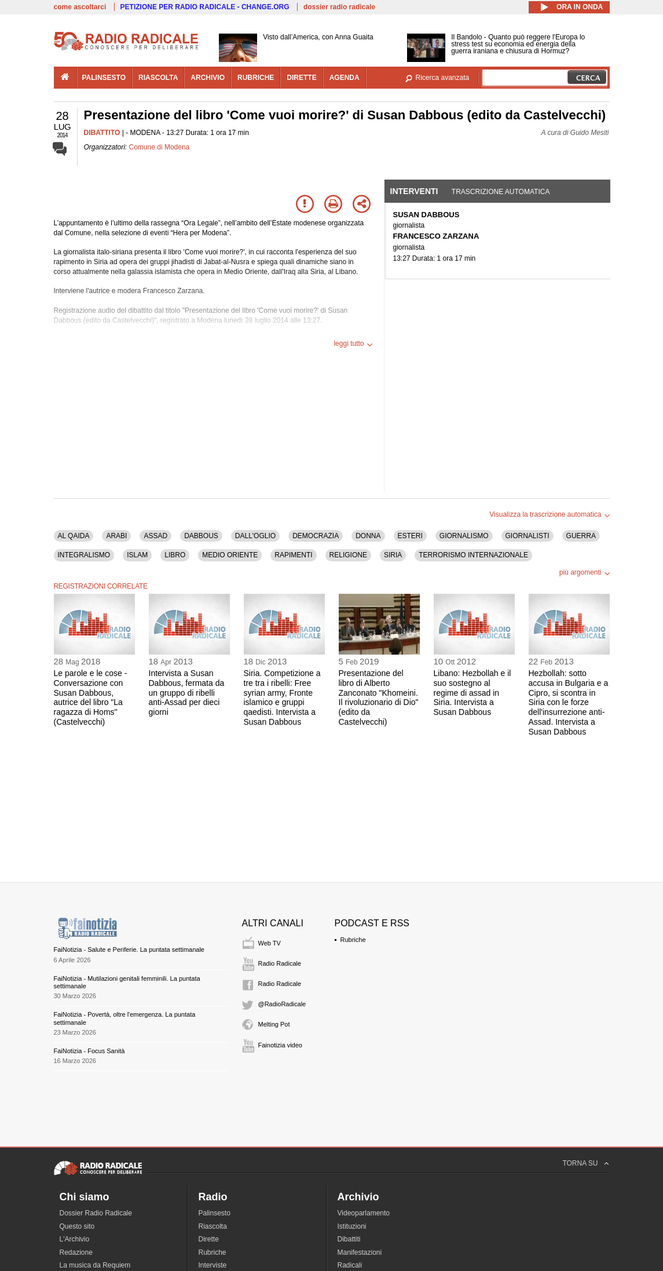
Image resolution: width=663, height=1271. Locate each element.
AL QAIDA (74, 536)
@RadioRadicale (282, 1003)
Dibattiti (349, 1239)
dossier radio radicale (339, 7)
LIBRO (174, 555)
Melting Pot (274, 1024)
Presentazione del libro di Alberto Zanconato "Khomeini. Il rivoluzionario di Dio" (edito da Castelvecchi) (379, 697)
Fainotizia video (280, 1045)
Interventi (414, 191)
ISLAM (137, 555)
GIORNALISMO (464, 536)
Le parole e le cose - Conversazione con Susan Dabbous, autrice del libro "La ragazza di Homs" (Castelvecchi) (90, 697)
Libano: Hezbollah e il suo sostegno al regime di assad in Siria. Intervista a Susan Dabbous (472, 693)
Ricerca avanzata (443, 78)
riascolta (158, 78)
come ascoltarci (80, 7)
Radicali (350, 1265)
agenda (344, 78)
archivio (208, 78)
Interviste (213, 1265)
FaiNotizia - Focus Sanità (89, 1050)
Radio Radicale (280, 963)
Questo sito (77, 1226)
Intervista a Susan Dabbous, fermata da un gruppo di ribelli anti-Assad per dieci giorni (187, 693)
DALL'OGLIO (255, 536)
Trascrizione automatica (501, 192)
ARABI (116, 536)
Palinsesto (214, 1213)
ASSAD (155, 536)
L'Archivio (75, 1239)
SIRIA (393, 555)
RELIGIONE (348, 555)
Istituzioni (352, 1226)
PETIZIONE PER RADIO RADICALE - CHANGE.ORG (205, 7)
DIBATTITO (102, 133)
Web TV (269, 943)
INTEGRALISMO (84, 555)
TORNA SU (580, 1163)
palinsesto (104, 78)
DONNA (368, 536)
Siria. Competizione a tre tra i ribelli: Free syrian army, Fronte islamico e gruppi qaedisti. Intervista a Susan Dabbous (282, 697)
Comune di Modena (159, 147)
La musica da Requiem (95, 1265)
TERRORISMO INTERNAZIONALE (473, 555)
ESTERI (410, 536)
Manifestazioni (360, 1252)
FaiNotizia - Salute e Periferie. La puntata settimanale (129, 949)
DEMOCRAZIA (315, 536)
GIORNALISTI (528, 536)
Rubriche (353, 939)
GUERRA (581, 536)
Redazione (76, 1252)
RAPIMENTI (293, 555)
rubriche (255, 78)
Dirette (209, 1239)
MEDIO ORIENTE (230, 555)
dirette (301, 78)
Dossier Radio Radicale (96, 1213)
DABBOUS (201, 536)
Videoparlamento (364, 1213)
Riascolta (213, 1226)
